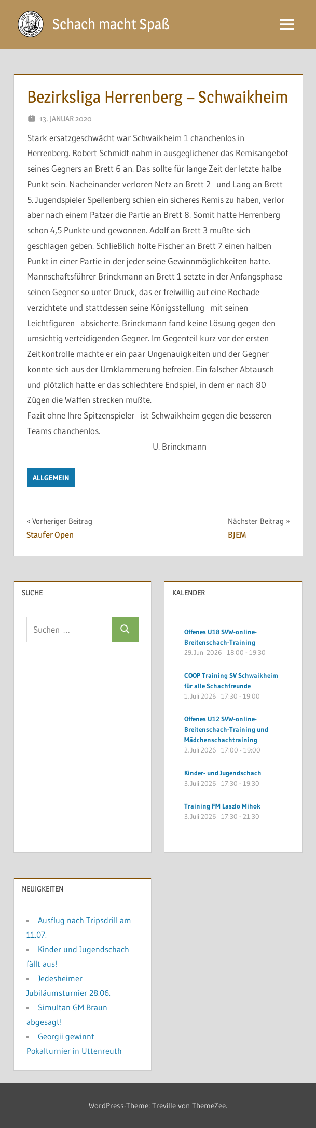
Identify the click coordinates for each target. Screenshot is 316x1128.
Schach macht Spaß (111, 24)
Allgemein (51, 477)
